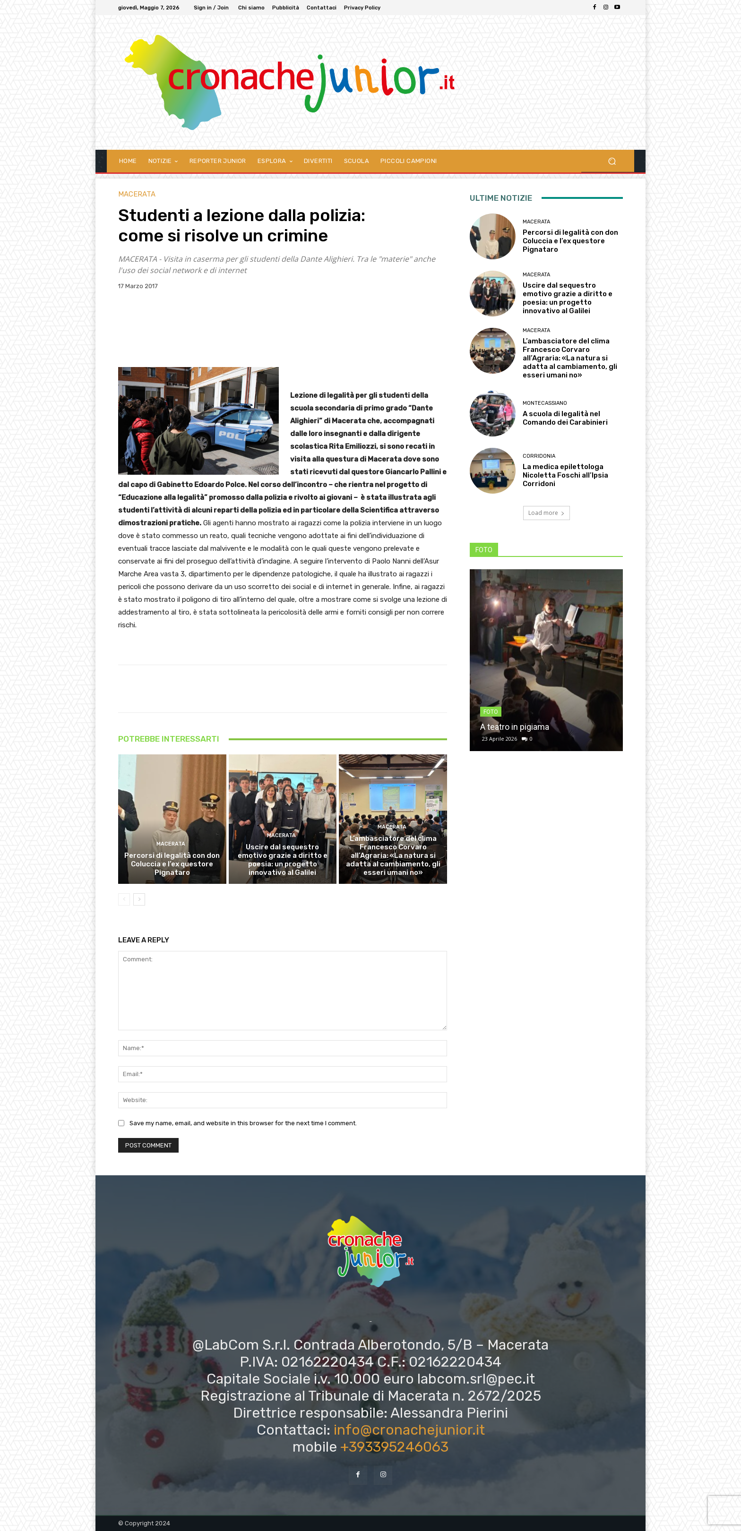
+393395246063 (394, 1446)
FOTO (490, 712)
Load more (546, 513)
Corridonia (539, 456)
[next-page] (139, 899)
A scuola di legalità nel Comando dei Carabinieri (565, 418)
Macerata (136, 194)
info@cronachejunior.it (409, 1429)
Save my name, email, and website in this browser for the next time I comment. (243, 1123)
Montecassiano (545, 403)
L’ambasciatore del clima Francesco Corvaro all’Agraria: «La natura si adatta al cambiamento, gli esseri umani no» (393, 855)
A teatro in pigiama (514, 727)
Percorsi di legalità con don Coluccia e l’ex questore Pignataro (172, 864)
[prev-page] (124, 899)
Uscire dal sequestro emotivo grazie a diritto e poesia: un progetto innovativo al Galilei (282, 860)
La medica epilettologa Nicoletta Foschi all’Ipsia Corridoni (565, 475)
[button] (612, 161)
